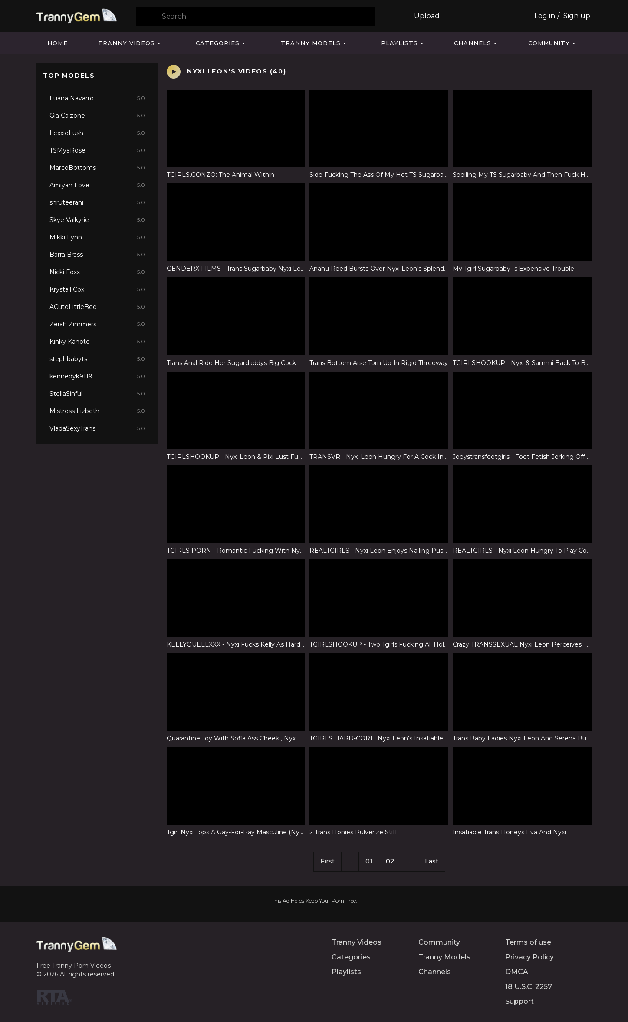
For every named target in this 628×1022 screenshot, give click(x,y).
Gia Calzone (97, 115)
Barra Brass (97, 254)
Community (549, 43)
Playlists (399, 43)
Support (519, 1001)
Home (57, 43)
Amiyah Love (97, 185)
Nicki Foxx (97, 272)
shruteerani (97, 202)
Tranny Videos (126, 43)
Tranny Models (311, 43)
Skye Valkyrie (97, 220)
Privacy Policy (529, 957)
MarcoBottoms (97, 167)
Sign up (576, 16)
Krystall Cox (97, 289)
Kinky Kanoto (97, 341)
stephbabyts (97, 359)
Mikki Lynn (97, 237)
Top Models (69, 76)
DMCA (516, 972)
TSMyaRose (97, 150)
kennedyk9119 (97, 376)
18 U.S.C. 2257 (528, 986)
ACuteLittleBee (97, 306)
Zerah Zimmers (97, 324)
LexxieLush (97, 133)
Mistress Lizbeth (97, 411)
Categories (218, 43)
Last (431, 861)
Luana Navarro (97, 98)
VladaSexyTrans (97, 428)
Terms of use (528, 942)
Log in (544, 16)
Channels (472, 43)
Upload (427, 16)
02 (390, 861)
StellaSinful (97, 393)
